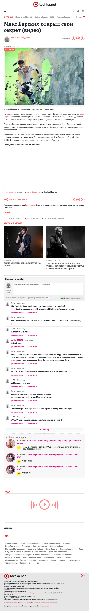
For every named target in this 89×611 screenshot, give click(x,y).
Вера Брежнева (12, 546)
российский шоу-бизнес (15, 560)
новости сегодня (12, 557)
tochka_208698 (17, 340)
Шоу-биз (9, 552)
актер (18, 552)
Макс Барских (10, 192)
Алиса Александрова (20, 38)
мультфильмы (33, 192)
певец (59, 557)
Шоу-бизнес (9, 49)
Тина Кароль (51, 549)
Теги (7, 536)
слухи (53, 560)
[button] (78, 11)
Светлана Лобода (35, 549)
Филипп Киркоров (68, 549)
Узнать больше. (44, 606)
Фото (80, 549)
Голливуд (26, 546)
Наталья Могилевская (15, 549)
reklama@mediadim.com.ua (37, 593)
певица (68, 557)
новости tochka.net (43, 554)
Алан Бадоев (16, 218)
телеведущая (74, 560)
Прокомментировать (17, 312)
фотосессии (34, 563)
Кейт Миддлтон (40, 546)
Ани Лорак (68, 543)
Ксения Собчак (56, 546)
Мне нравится (32, 312)
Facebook (29, 205)
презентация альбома (54, 218)
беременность (40, 552)
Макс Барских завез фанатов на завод (22, 264)
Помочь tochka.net (23, 17)
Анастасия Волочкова (31, 543)
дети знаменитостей (58, 552)
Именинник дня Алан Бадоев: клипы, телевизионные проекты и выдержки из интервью (65, 265)
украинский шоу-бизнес (15, 563)
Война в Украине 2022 (44, 17)
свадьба (32, 560)
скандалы (43, 560)
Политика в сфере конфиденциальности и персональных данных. (37, 603)
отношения (49, 557)
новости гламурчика (63, 554)
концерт (28, 554)
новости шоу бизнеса (32, 557)
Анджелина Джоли (51, 543)
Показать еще (44, 430)
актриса (27, 552)
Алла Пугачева (11, 543)
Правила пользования (10, 603)
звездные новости (13, 554)
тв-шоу (62, 560)
